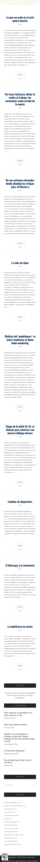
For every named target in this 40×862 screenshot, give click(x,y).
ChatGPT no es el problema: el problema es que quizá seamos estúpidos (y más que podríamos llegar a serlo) (19, 737)
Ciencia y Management (13, 805)
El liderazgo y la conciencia (20, 565)
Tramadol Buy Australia (17, 3)
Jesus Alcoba (9, 828)
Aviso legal (14, 861)
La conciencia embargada (14, 750)
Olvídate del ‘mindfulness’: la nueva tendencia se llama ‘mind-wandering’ (20, 339)
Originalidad (9, 831)
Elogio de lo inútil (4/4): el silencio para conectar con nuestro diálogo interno (20, 429)
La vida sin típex (20, 263)
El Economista (9, 815)
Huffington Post (10, 822)
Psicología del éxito (12, 834)
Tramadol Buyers (29, 3)
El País (6, 818)
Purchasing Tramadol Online (24, 1)
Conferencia (9, 809)
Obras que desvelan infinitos (15, 724)
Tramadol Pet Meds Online (8, 1)
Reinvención (9, 838)
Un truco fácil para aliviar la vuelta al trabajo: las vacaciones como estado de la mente (20, 99)
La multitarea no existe (20, 626)
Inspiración (8, 825)
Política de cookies (25, 861)
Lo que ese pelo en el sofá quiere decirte (20, 19)
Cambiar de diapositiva (20, 502)
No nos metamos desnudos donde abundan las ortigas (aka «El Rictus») (20, 183)
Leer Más (20, 74)
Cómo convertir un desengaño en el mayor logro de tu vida (18, 713)
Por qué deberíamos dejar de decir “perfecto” (18, 761)
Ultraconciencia (10, 844)
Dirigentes (8, 812)
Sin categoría (9, 841)
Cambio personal (10, 802)
